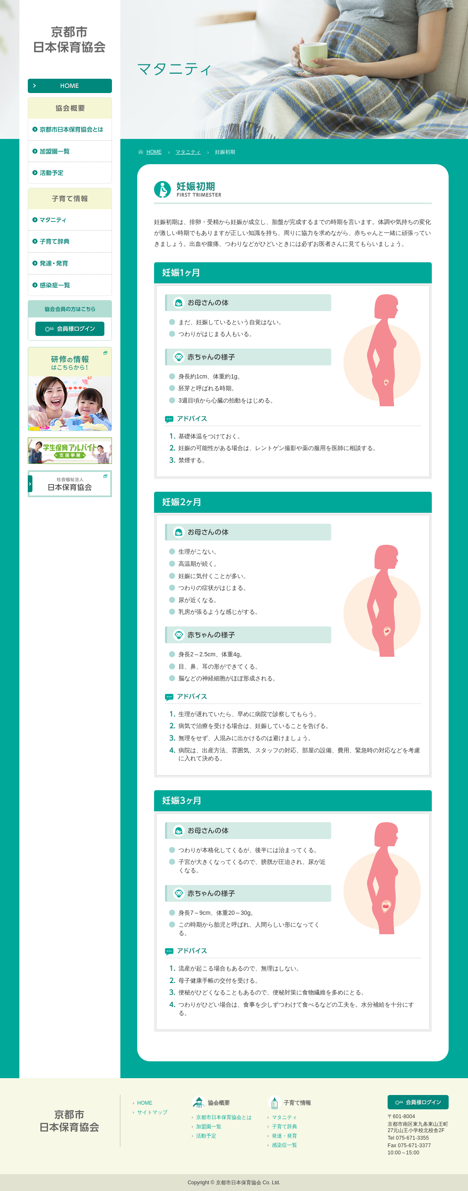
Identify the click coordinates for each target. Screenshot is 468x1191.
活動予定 (206, 1136)
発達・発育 (284, 1136)
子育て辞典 (284, 1127)
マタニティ (284, 1117)
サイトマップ (152, 1112)
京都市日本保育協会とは (224, 1117)
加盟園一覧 (208, 1127)
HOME (144, 1103)
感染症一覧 (284, 1145)
